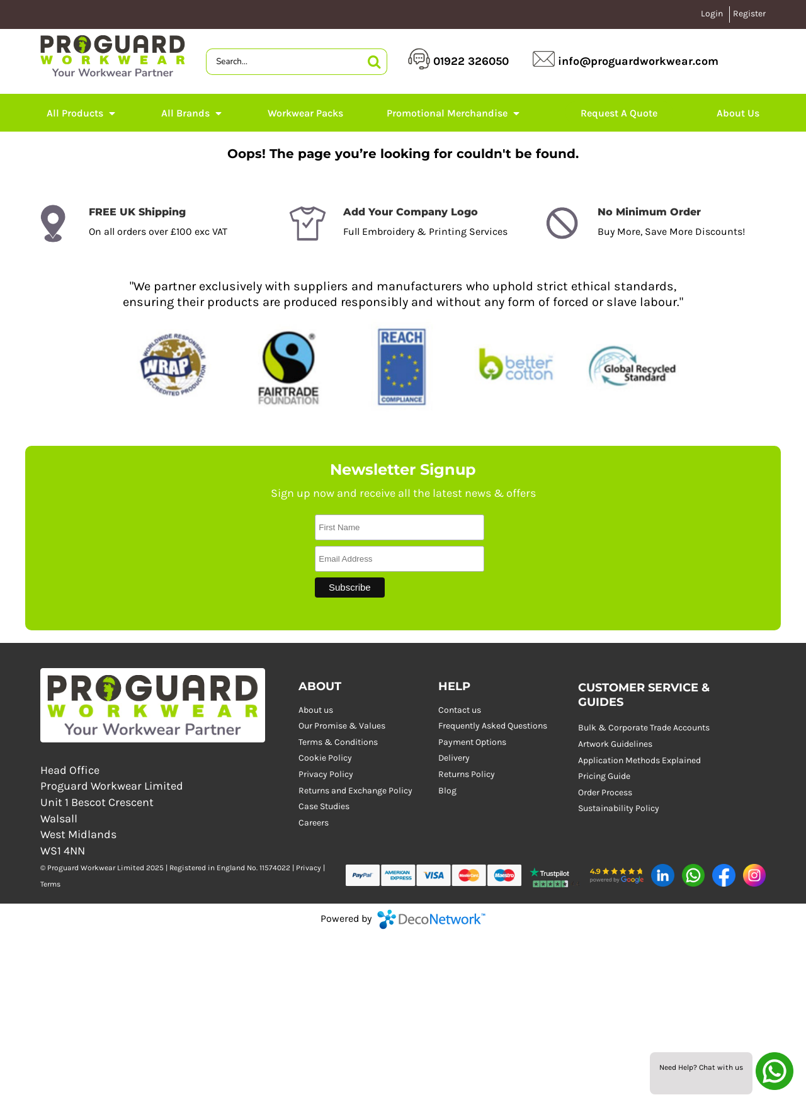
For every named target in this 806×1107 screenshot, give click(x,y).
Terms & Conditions (338, 742)
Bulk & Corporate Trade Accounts (644, 727)
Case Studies (323, 806)
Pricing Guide (604, 776)
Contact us (459, 710)
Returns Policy (466, 774)
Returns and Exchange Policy (355, 790)
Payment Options (472, 742)
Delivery (454, 757)
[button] (555, 875)
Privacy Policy (325, 774)
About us (315, 710)
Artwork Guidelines (615, 744)
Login (712, 13)
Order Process (605, 792)
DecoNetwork (431, 919)
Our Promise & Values (341, 725)
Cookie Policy (325, 757)
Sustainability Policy (618, 808)
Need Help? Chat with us (701, 1067)
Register (749, 13)
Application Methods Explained (639, 760)
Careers (313, 822)
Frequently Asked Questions (492, 725)
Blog (447, 790)
